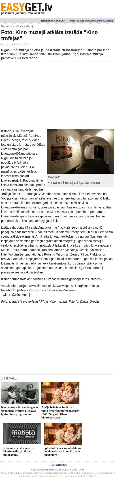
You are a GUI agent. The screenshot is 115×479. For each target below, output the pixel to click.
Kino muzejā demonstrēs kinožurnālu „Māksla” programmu (18, 451)
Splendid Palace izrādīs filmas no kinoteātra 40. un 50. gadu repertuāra (62, 451)
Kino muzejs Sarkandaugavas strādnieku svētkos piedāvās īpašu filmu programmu (19, 410)
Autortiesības (59, 464)
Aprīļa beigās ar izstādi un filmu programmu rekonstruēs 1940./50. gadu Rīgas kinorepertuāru (60, 412)
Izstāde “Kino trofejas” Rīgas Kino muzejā (75, 182)
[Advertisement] (58, 95)
